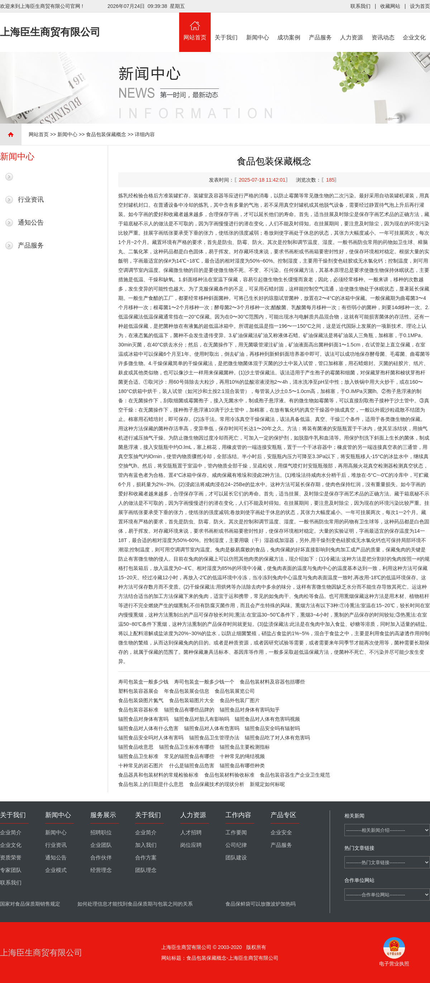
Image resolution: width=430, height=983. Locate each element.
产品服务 (320, 26)
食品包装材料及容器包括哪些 (272, 682)
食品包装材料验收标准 (229, 775)
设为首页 (420, 6)
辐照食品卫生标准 (138, 756)
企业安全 (281, 832)
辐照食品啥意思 (135, 747)
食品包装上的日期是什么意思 (150, 784)
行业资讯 (31, 199)
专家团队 (11, 870)
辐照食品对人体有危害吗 (211, 728)
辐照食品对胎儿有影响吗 (201, 719)
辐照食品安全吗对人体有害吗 (150, 737)
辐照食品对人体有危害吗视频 (267, 719)
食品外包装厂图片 (240, 700)
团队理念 (146, 870)
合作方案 (146, 857)
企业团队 (101, 845)
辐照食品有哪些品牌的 (189, 710)
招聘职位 (101, 832)
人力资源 (352, 26)
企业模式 (56, 870)
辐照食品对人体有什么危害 (148, 728)
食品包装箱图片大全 (191, 700)
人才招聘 (191, 832)
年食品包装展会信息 (186, 691)
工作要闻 (236, 832)
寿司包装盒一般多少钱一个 (204, 682)
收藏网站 (390, 6)
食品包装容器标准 (138, 710)
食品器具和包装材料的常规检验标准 (158, 775)
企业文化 (414, 26)
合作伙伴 (101, 857)
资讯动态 (383, 26)
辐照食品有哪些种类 (242, 765)
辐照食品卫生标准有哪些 (186, 747)
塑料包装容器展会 (138, 691)
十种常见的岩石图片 (140, 765)
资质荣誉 (11, 857)
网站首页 (195, 26)
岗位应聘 (191, 845)
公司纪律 (236, 845)
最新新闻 (31, 176)
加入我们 (146, 845)
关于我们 (226, 26)
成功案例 (289, 26)
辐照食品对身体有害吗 (143, 719)
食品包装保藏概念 (106, 134)
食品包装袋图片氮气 (140, 700)
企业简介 (11, 832)
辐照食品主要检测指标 (245, 747)
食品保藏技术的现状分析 (216, 784)
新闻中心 (257, 26)
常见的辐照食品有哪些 (189, 756)
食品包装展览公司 (235, 691)
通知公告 (31, 222)
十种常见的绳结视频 (242, 756)
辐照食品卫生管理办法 (214, 737)
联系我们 (360, 6)
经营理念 (101, 870)
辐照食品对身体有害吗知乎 (250, 710)
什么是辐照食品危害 (191, 765)
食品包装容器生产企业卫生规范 (295, 775)
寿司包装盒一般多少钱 (143, 682)
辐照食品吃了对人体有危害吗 (277, 737)
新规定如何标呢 (267, 784)
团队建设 (236, 857)
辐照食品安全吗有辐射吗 (272, 728)
